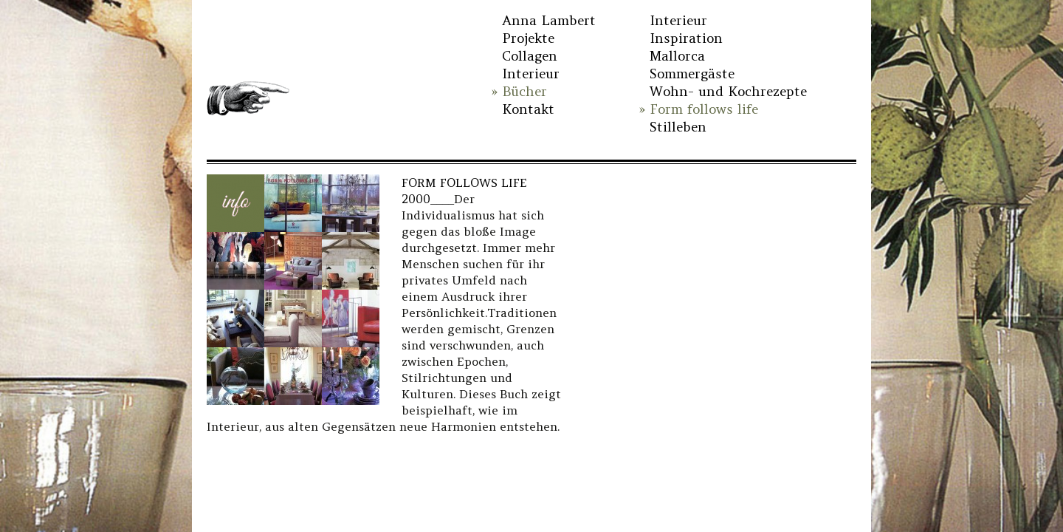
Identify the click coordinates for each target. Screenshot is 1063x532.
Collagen (529, 55)
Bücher (524, 91)
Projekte (528, 38)
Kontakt (528, 108)
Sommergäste (692, 73)
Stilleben (678, 126)
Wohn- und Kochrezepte (728, 91)
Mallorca (677, 55)
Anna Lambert (549, 20)
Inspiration (686, 38)
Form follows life (704, 108)
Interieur (531, 73)
